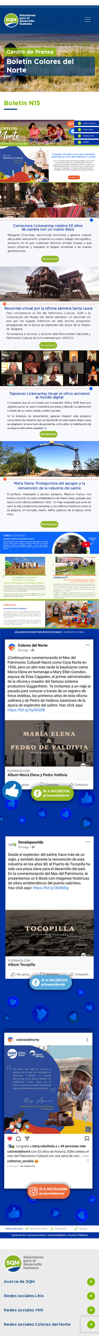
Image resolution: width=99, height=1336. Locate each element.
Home (8, 81)
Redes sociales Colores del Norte (49, 1325)
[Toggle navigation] (87, 19)
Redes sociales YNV (49, 1310)
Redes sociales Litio (49, 1296)
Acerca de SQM (49, 1282)
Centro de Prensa (17, 86)
